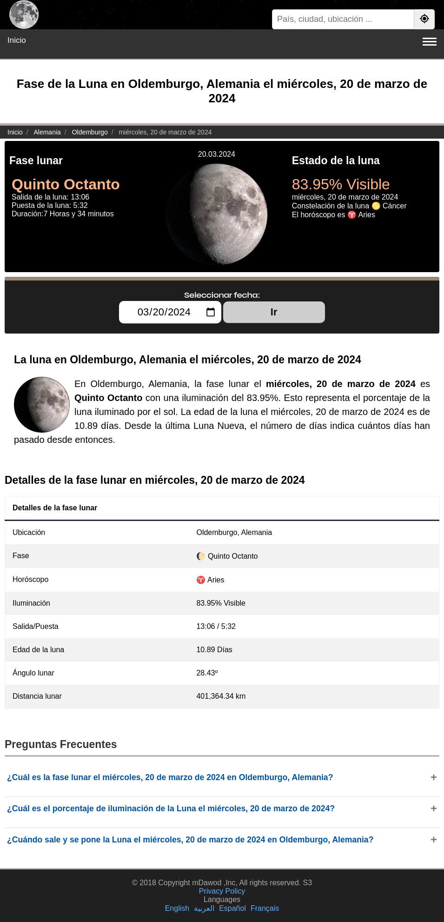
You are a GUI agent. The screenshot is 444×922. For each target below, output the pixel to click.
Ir (274, 312)
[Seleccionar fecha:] (170, 312)
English (177, 908)
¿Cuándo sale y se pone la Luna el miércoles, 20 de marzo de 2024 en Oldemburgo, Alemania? (190, 839)
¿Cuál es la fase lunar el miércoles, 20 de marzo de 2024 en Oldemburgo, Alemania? (170, 777)
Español (232, 908)
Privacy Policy (222, 891)
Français (265, 908)
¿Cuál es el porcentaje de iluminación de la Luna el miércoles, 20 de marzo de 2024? (171, 808)
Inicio (16, 40)
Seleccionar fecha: (222, 295)
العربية (204, 908)
